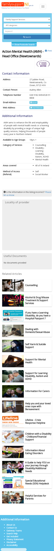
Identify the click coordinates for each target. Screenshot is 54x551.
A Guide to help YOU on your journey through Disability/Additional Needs (37, 467)
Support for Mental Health (35, 361)
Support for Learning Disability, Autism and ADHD (36, 376)
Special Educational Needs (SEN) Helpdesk (37, 482)
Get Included (12, 536)
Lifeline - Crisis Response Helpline (35, 421)
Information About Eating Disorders (35, 452)
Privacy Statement (14, 539)
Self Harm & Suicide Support (35, 346)
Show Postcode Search (24, 44)
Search (27, 37)
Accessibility (12, 545)
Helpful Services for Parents (35, 497)
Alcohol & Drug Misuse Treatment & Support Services (37, 300)
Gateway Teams (14, 530)
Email (33, 102)
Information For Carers (37, 391)
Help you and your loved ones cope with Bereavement (38, 406)
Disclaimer (11, 542)
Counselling (31, 285)
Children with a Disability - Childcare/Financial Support (38, 436)
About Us (10, 524)
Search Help (12, 533)
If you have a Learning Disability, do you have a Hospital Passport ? (37, 315)
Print (48, 50)
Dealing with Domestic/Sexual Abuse (37, 331)
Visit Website (36, 107)
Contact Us (11, 527)
